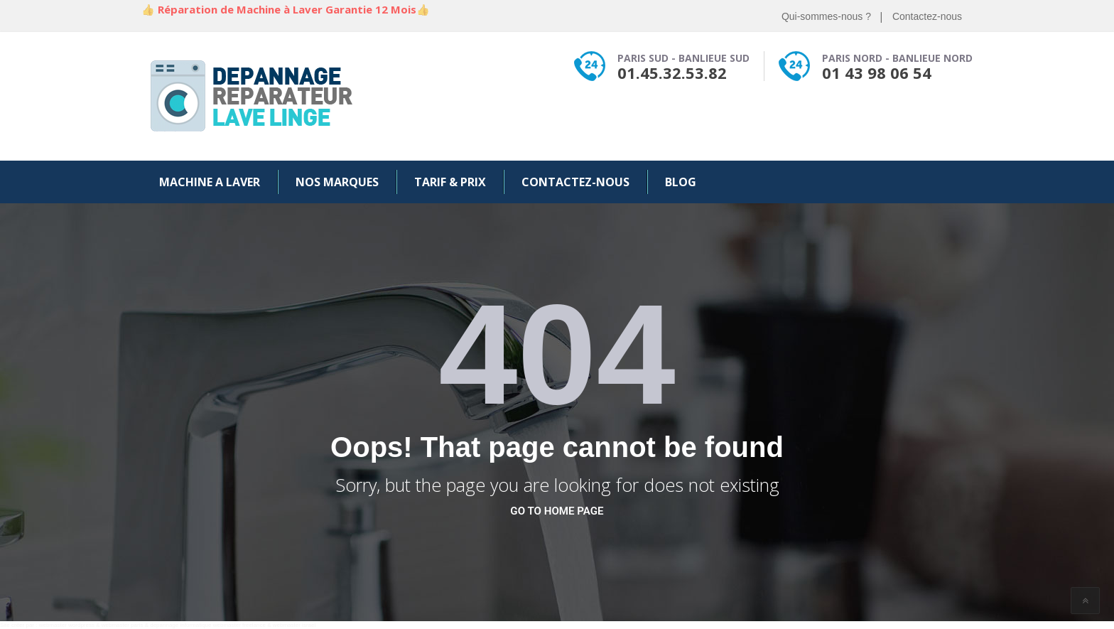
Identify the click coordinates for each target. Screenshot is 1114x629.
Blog (680, 182)
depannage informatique (180, 625)
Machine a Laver (209, 182)
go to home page (556, 511)
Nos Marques (337, 182)
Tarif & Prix (450, 182)
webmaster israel (294, 625)
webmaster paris (123, 625)
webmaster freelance (239, 625)
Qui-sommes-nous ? (826, 16)
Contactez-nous (927, 16)
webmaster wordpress (66, 625)
